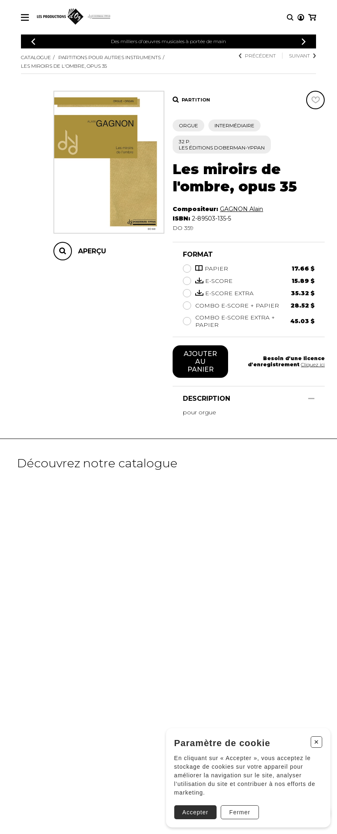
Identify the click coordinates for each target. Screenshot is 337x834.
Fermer (239, 812)
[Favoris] (315, 100)
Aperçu (92, 251)
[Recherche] (290, 17)
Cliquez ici (313, 364)
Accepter (195, 812)
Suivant (302, 56)
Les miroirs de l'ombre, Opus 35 (64, 66)
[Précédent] (33, 42)
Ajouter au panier (200, 361)
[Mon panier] (312, 17)
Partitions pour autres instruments (109, 57)
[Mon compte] (301, 17)
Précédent (257, 56)
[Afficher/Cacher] (311, 398)
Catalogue (36, 57)
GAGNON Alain (241, 209)
